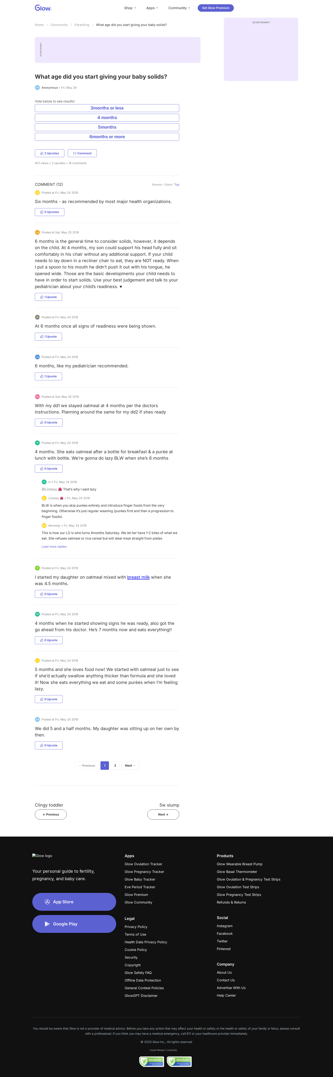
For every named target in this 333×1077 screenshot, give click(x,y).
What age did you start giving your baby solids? (131, 25)
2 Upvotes (49, 153)
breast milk (138, 577)
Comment (82, 153)
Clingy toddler (49, 805)
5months (107, 127)
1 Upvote (48, 297)
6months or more (107, 136)
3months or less (107, 108)
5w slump (169, 805)
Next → (130, 765)
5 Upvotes (49, 212)
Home (39, 25)
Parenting (82, 25)
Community (59, 25)
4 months (107, 117)
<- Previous (51, 814)
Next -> (163, 814)
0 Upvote (48, 422)
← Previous (87, 765)
